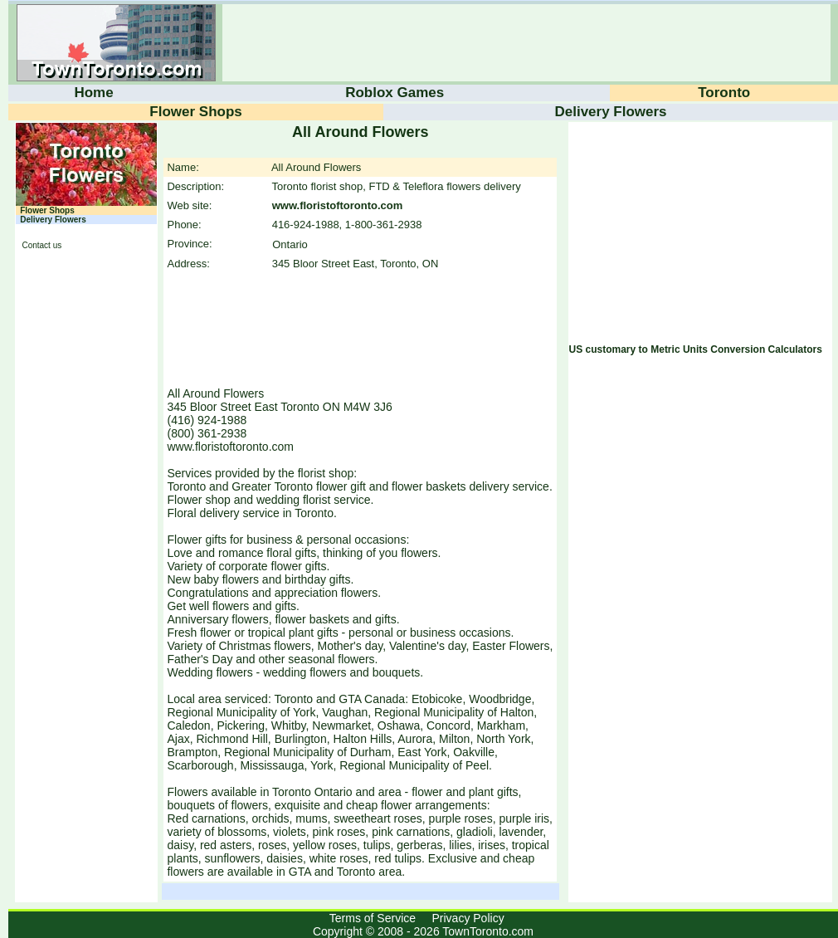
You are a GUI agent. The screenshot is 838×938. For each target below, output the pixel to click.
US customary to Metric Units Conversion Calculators (695, 349)
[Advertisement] (82, 513)
